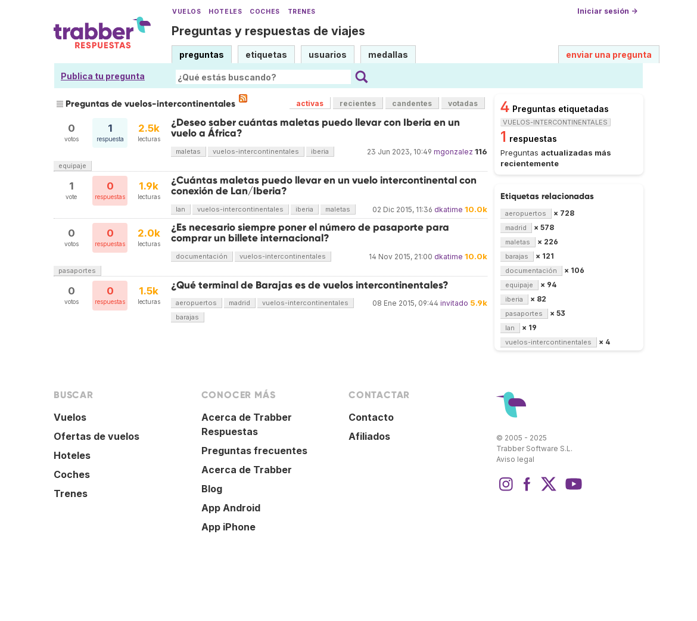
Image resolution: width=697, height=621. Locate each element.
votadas (463, 103)
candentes (412, 103)
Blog (211, 489)
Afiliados (369, 436)
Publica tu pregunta (103, 76)
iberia (320, 151)
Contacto (371, 417)
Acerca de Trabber (246, 470)
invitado (454, 303)
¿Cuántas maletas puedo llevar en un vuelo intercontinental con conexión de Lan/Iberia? (324, 185)
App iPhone (228, 527)
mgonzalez (453, 151)
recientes (358, 103)
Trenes (302, 11)
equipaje (72, 166)
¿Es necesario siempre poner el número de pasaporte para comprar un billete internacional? (310, 232)
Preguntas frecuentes (254, 451)
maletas (188, 151)
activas (309, 103)
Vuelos (186, 11)
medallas (388, 54)
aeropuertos (196, 303)
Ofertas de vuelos (96, 436)
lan (180, 209)
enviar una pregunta (609, 54)
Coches (264, 11)
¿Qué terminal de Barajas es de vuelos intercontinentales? (310, 285)
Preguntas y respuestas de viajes (268, 31)
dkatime (448, 209)
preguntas (201, 54)
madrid (239, 303)
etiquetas (266, 54)
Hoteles (225, 11)
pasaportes (77, 270)
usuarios (328, 54)
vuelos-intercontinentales (256, 151)
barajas (187, 317)
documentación (202, 256)
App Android (230, 508)
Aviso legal (515, 459)
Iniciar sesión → (607, 11)
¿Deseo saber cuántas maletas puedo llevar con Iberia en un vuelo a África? (315, 127)
